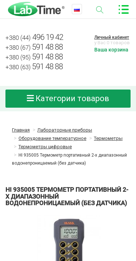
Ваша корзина (111, 50)
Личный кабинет (111, 37)
